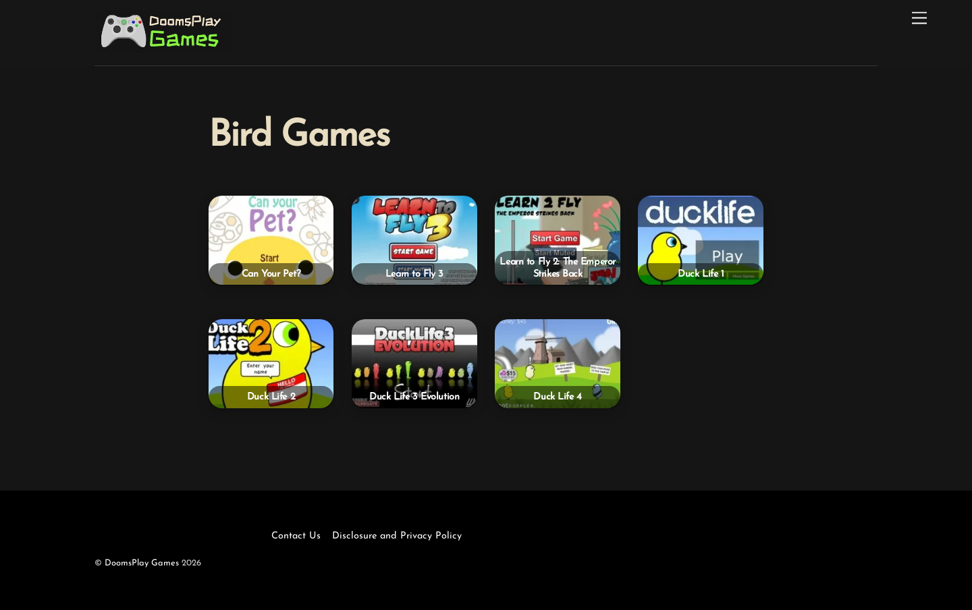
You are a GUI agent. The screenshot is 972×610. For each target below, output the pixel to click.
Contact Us (296, 536)
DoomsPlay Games (142, 563)
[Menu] (919, 18)
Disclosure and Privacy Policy (397, 536)
